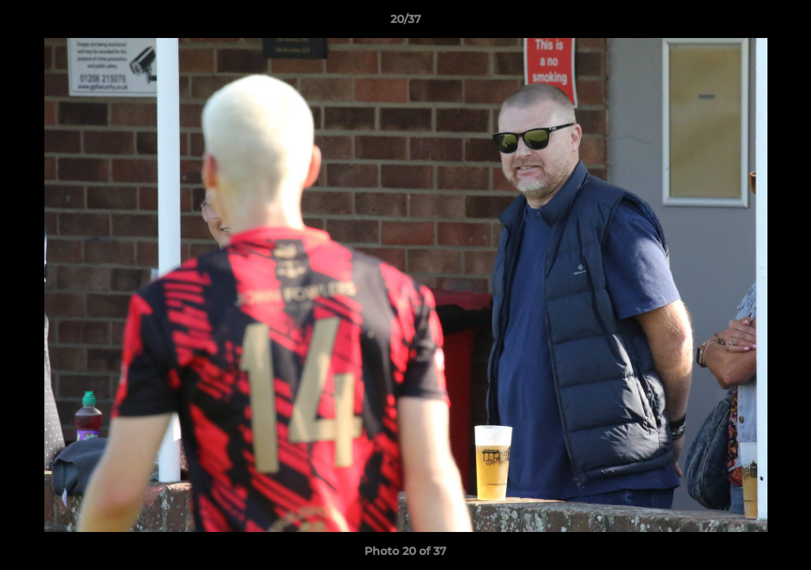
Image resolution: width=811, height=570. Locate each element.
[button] (782, 23)
